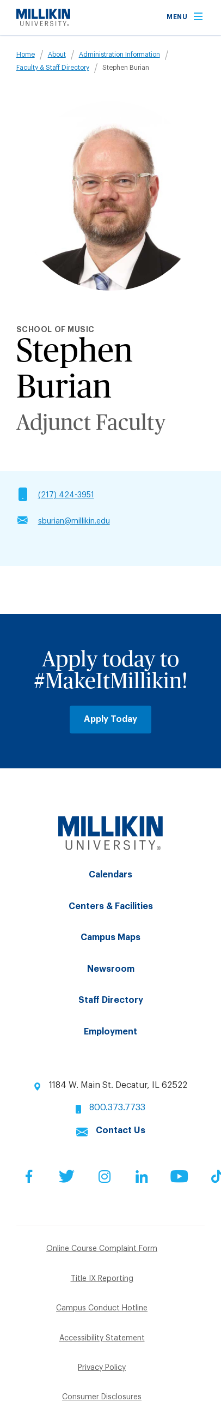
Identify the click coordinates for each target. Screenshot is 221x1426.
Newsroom (110, 969)
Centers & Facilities (111, 906)
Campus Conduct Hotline (102, 1308)
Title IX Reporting (102, 1279)
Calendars (110, 874)
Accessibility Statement (102, 1338)
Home (25, 54)
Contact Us (120, 1130)
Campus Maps (110, 937)
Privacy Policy (102, 1367)
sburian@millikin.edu (74, 521)
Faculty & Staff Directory (52, 67)
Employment (110, 1031)
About (57, 54)
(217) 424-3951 (66, 495)
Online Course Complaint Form (101, 1249)
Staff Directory (110, 1000)
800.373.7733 (117, 1107)
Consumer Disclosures (102, 1397)
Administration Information (119, 54)
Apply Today (110, 719)
